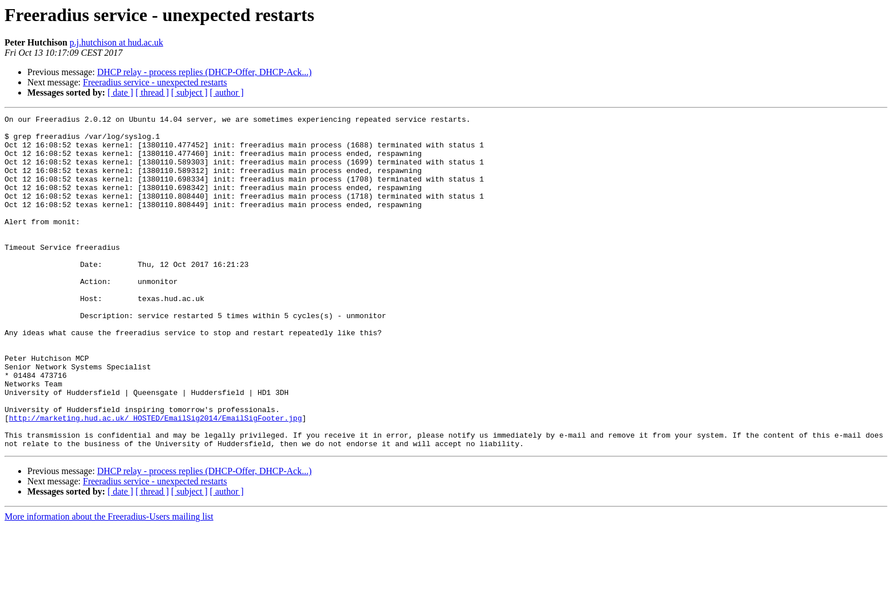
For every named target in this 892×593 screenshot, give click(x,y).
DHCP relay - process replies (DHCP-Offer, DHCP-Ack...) (204, 72)
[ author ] (227, 92)
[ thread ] (152, 92)
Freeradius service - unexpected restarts (155, 82)
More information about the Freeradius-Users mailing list (109, 583)
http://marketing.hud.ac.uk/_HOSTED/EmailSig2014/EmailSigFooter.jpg (155, 479)
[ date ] (120, 92)
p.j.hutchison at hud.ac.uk (116, 42)
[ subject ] (189, 92)
